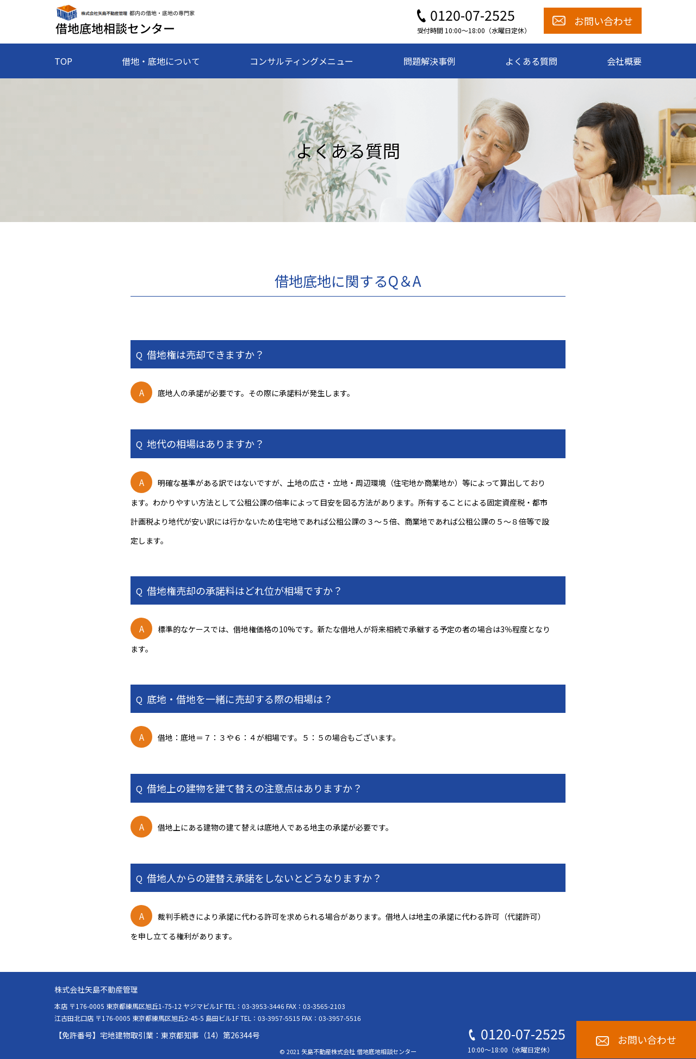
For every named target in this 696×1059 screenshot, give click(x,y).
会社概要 (624, 61)
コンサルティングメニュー (301, 61)
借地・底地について (161, 61)
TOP (63, 61)
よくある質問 (531, 61)
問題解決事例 (429, 61)
